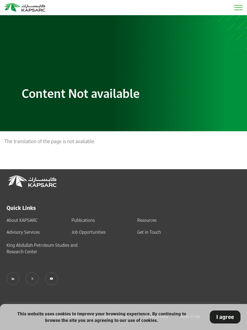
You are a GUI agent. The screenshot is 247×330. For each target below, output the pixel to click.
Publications (83, 220)
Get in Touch (149, 232)
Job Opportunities (88, 232)
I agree (225, 317)
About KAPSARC (22, 220)
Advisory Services (23, 232)
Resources (147, 220)
